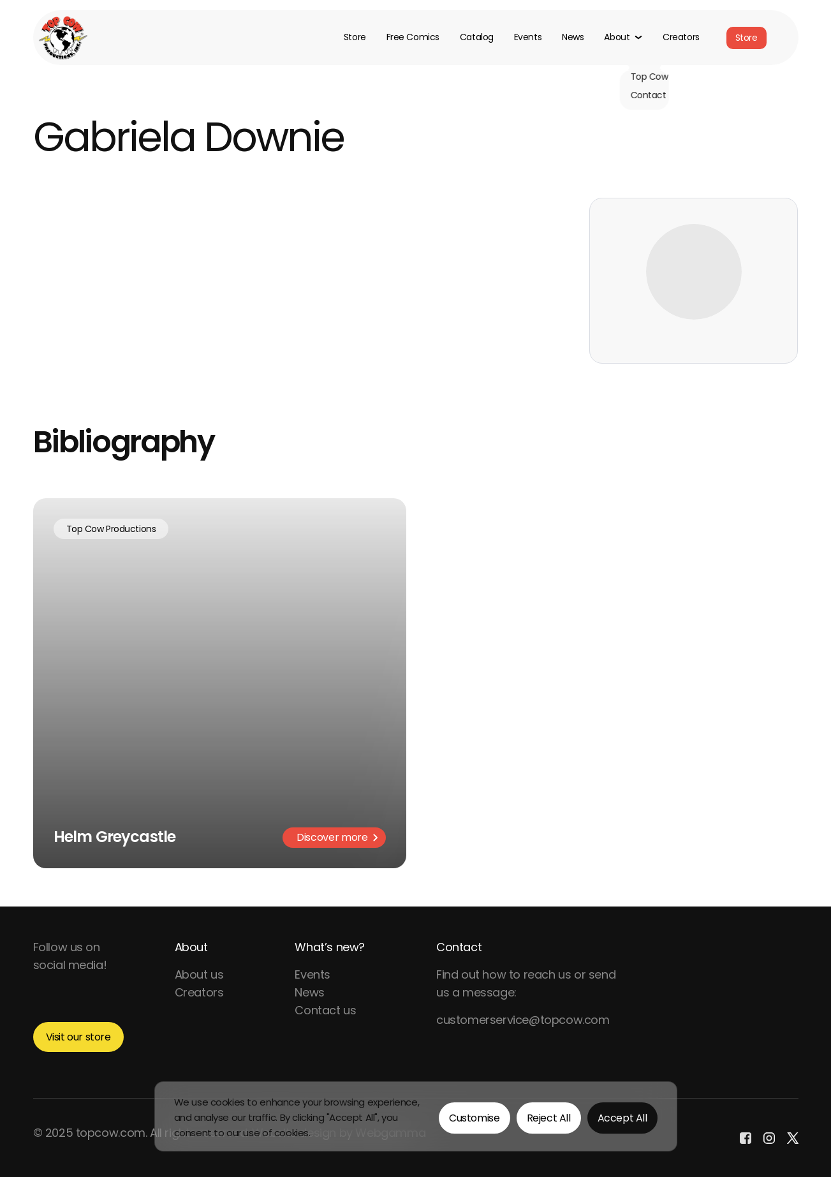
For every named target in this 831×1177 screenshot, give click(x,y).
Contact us (325, 1010)
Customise (474, 1118)
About (191, 947)
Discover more (337, 837)
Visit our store (78, 1037)
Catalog (477, 37)
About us (199, 974)
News (573, 37)
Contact (459, 947)
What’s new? (330, 947)
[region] (415, 1116)
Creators (681, 37)
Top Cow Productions (111, 528)
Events (527, 37)
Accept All (622, 1118)
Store (355, 37)
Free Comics (412, 37)
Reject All (549, 1118)
